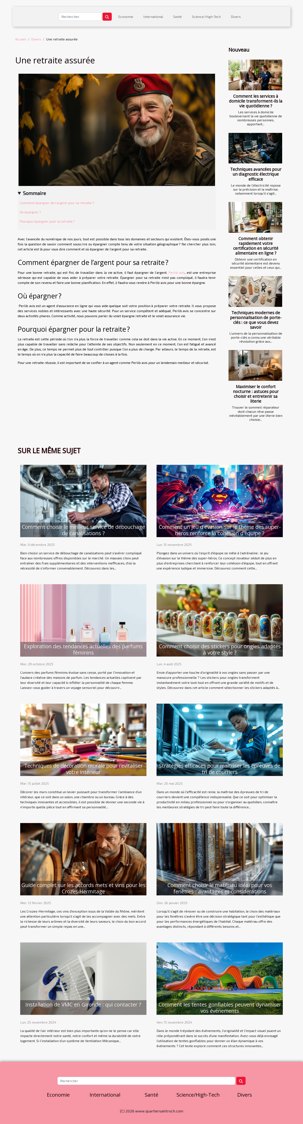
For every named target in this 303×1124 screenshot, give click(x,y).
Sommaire (34, 193)
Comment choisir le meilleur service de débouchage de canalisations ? (83, 530)
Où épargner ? (30, 212)
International (153, 17)
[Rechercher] (80, 17)
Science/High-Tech (206, 17)
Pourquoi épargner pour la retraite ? (47, 221)
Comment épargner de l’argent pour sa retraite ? (57, 203)
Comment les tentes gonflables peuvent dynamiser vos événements (219, 1007)
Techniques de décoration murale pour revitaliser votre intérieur (83, 768)
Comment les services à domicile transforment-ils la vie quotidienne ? (255, 101)
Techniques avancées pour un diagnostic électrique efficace (255, 174)
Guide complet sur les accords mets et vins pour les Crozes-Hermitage (83, 888)
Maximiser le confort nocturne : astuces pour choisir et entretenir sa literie (256, 394)
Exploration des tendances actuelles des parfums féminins (83, 649)
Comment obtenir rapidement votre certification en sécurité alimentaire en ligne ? (255, 246)
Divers (236, 17)
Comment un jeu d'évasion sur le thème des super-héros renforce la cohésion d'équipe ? (220, 530)
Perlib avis (177, 272)
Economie (125, 17)
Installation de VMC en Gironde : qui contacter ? (83, 1004)
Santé (177, 17)
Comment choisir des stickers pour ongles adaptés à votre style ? (220, 649)
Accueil (20, 39)
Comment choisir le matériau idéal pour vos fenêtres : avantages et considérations (219, 888)
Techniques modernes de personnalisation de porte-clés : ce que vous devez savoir (256, 320)
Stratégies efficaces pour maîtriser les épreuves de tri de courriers (219, 768)
